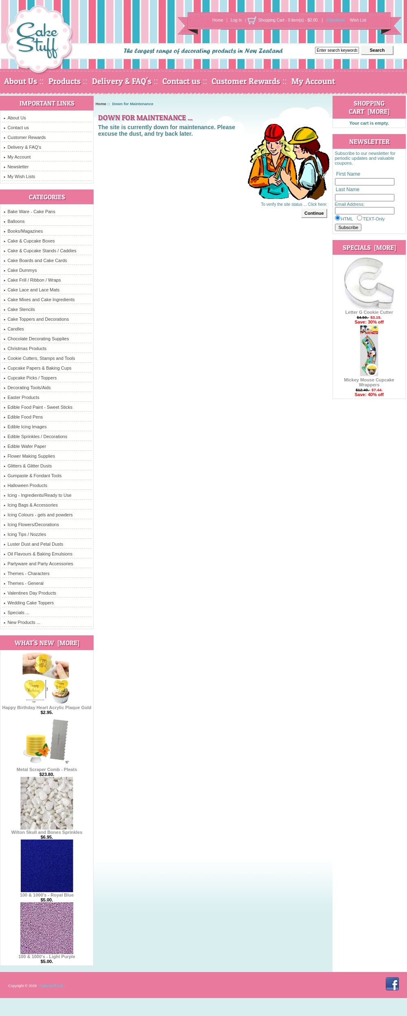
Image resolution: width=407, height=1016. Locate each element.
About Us (20, 81)
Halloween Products (25, 485)
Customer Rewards (246, 81)
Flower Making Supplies (29, 456)
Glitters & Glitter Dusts (28, 465)
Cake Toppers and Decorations (36, 319)
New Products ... (22, 622)
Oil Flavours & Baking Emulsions (38, 553)
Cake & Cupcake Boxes (29, 240)
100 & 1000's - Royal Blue (47, 892)
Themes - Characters (26, 573)
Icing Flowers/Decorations (31, 524)
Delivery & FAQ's (121, 81)
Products (64, 81)
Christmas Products (25, 348)
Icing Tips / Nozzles (25, 534)
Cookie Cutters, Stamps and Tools (39, 358)
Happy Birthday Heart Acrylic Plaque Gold (46, 705)
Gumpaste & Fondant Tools (32, 475)
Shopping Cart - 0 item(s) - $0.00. (288, 20)
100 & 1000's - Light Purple (46, 954)
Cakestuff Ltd (51, 986)
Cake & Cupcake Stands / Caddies (40, 250)
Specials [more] (369, 247)
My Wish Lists (19, 176)
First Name (348, 174)
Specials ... (16, 612)
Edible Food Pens (23, 416)
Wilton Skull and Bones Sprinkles (47, 830)
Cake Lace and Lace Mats (31, 289)
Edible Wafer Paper (25, 446)
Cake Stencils (19, 309)
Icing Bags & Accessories (31, 504)
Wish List (358, 20)
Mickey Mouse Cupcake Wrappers (369, 380)
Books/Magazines (23, 231)
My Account (313, 81)
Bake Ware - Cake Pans (29, 211)
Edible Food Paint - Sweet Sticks (38, 407)
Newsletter (16, 166)
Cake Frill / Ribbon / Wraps (32, 280)
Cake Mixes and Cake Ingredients (39, 299)
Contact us (181, 81)
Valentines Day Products (30, 593)
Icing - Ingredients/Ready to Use (37, 495)
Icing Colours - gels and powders (38, 514)
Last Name (347, 190)
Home (217, 20)
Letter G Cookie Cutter (369, 310)
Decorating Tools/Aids (27, 387)
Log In (236, 20)
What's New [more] (47, 643)
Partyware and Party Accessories (38, 563)
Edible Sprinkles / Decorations (35, 436)
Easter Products (21, 397)
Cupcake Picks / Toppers (30, 377)
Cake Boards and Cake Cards (35, 260)
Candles (14, 328)
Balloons (14, 221)
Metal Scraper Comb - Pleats (47, 767)
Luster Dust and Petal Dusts (33, 544)
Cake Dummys (20, 270)
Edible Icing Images (25, 426)
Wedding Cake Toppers (29, 602)
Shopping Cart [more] (369, 107)
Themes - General (24, 583)
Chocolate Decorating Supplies (36, 338)
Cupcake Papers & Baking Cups (37, 368)
